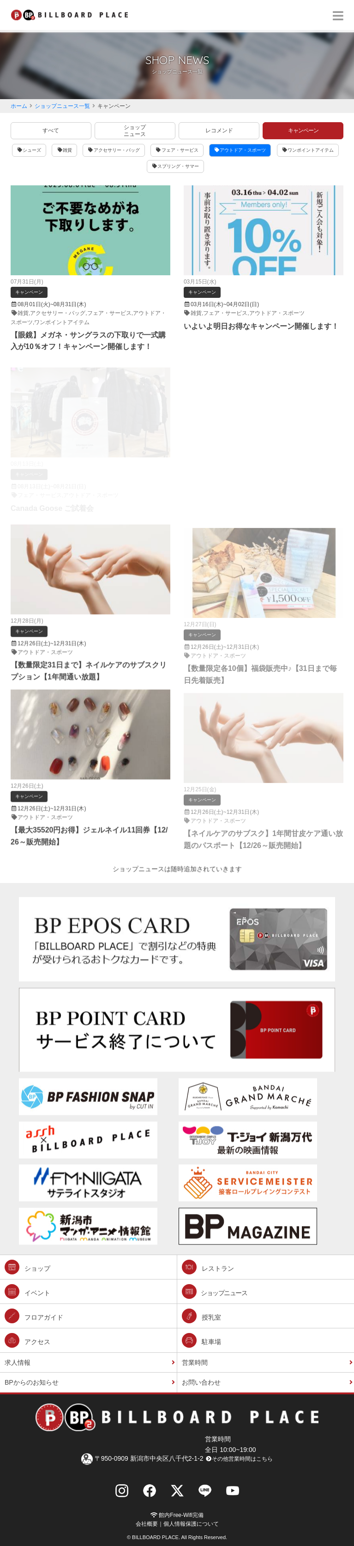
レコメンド (219, 130)
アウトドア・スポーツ (240, 150)
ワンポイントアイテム (308, 150)
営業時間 (195, 1362)
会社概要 (147, 1524)
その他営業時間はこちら (239, 1459)
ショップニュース (135, 130)
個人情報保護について (191, 1524)
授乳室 (201, 1316)
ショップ (27, 1267)
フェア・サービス (177, 150)
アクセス (27, 1340)
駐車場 (201, 1340)
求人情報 (17, 1362)
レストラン (208, 1267)
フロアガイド (34, 1316)
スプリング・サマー (175, 166)
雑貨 (64, 150)
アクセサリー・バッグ (114, 150)
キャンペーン (303, 130)
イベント (27, 1291)
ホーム (19, 106)
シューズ (29, 150)
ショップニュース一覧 (62, 106)
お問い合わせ (201, 1382)
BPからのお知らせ (32, 1382)
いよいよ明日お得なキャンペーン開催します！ (261, 326)
